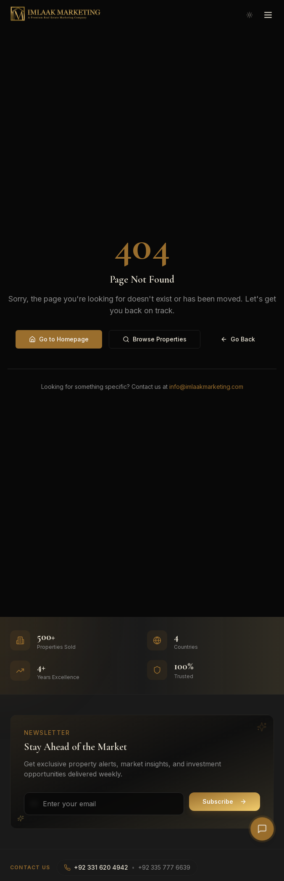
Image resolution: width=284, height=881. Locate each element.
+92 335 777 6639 (164, 867)
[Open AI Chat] (262, 829)
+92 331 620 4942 (101, 867)
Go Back (238, 339)
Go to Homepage (59, 339)
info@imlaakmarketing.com (206, 386)
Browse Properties (155, 339)
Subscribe (224, 801)
